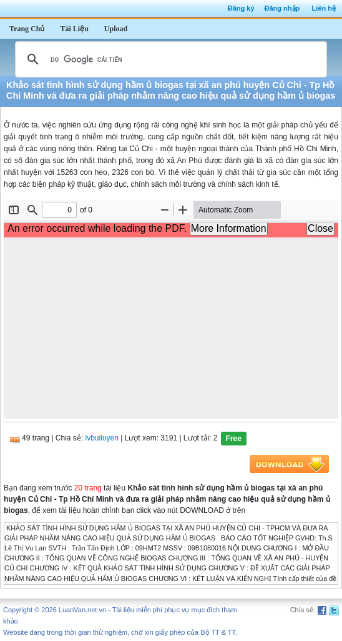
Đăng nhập (282, 8)
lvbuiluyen (102, 438)
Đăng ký (241, 8)
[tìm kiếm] (169, 59)
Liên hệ (324, 8)
